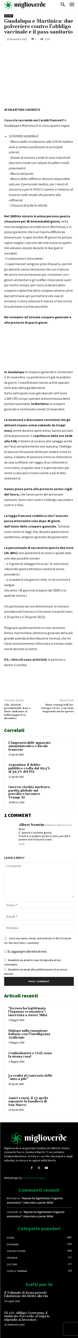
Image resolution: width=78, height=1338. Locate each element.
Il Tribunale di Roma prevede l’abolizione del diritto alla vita (26, 1294)
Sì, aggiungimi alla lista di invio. (25, 951)
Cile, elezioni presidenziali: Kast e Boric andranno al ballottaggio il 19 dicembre (17, 711)
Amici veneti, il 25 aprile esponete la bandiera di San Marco (28, 1101)
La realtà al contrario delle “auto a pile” (30, 1077)
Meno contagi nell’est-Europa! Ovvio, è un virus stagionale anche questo (57, 708)
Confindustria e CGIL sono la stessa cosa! (30, 1055)
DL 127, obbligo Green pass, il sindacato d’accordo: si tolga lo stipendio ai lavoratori (27, 1316)
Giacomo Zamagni (34, 1178)
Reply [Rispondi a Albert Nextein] (22, 844)
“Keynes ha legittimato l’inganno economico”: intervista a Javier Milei (27, 1011)
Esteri (8, 15)
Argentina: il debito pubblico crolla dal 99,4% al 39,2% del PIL (29, 768)
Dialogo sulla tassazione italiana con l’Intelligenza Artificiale (29, 1034)
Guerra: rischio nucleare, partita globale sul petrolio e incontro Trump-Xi (29, 792)
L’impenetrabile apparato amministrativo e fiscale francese (29, 746)
